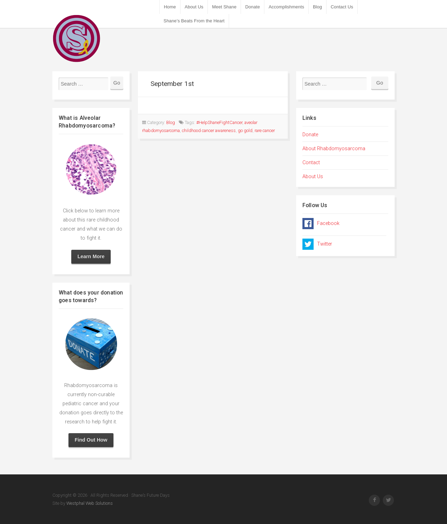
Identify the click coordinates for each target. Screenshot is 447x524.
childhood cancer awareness (209, 130)
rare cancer (265, 130)
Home (170, 6)
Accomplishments (286, 6)
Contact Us (342, 6)
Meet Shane (224, 6)
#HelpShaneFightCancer (219, 122)
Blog (317, 6)
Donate (252, 6)
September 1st (172, 84)
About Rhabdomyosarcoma (333, 149)
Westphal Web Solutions (89, 503)
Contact (311, 163)
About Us (194, 6)
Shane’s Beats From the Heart (194, 20)
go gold (245, 130)
